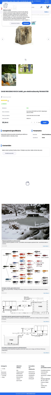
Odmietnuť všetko (15, 23)
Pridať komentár (9, 153)
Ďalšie (46, 12)
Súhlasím (26, 23)
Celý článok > (46, 246)
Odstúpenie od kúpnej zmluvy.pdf (31, 377)
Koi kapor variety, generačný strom (11, 288)
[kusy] (34, 122)
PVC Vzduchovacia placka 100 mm (11, 183)
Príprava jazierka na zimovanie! (11, 241)
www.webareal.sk (30, 393)
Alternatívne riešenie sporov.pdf (19, 378)
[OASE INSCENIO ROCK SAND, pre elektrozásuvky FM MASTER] (25, 32)
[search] (41, 7)
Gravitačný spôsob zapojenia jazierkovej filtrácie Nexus (16, 316)
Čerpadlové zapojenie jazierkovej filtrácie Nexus (14, 347)
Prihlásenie (38, 1)
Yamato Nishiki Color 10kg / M (34, 185)
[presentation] (2, 39)
